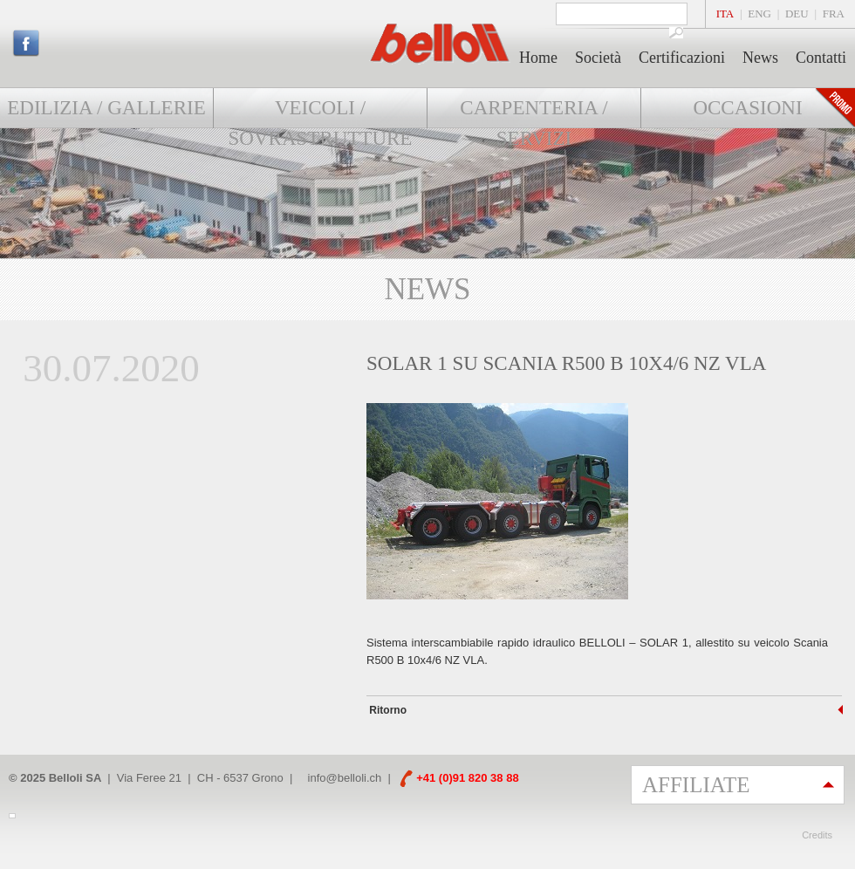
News (760, 57)
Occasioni (747, 108)
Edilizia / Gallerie (106, 108)
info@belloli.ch (345, 777)
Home (538, 57)
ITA (725, 13)
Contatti (821, 57)
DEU (797, 13)
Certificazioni (682, 57)
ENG (759, 13)
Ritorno (386, 710)
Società (598, 57)
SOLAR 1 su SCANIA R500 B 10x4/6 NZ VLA (566, 363)
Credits (817, 835)
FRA (834, 13)
